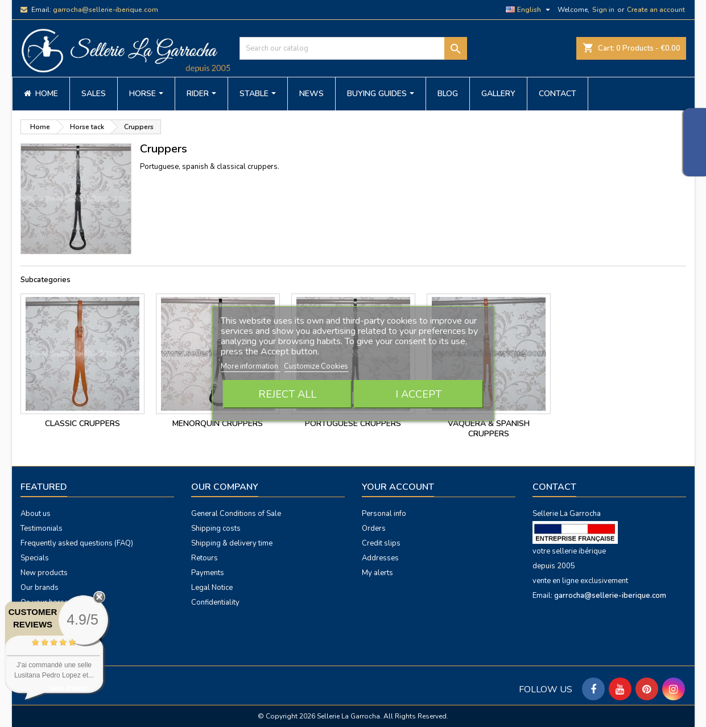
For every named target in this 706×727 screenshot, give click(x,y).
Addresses (380, 558)
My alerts (377, 573)
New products (44, 573)
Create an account (656, 9)
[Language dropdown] (529, 9)
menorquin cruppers (217, 423)
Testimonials (41, 528)
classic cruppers (82, 423)
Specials (34, 558)
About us (35, 514)
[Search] (353, 48)
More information (250, 366)
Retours (204, 558)
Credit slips (381, 543)
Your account (398, 487)
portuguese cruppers (353, 423)
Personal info (384, 514)
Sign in (603, 9)
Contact (554, 487)
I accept (418, 394)
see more (68, 687)
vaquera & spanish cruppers (489, 428)
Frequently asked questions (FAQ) (76, 543)
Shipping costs (216, 528)
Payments (207, 573)
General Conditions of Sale (236, 514)
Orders (374, 528)
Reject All (287, 394)
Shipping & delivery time (232, 543)
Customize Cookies (316, 366)
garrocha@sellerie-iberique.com (105, 9)
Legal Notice (212, 588)
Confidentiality (215, 602)
